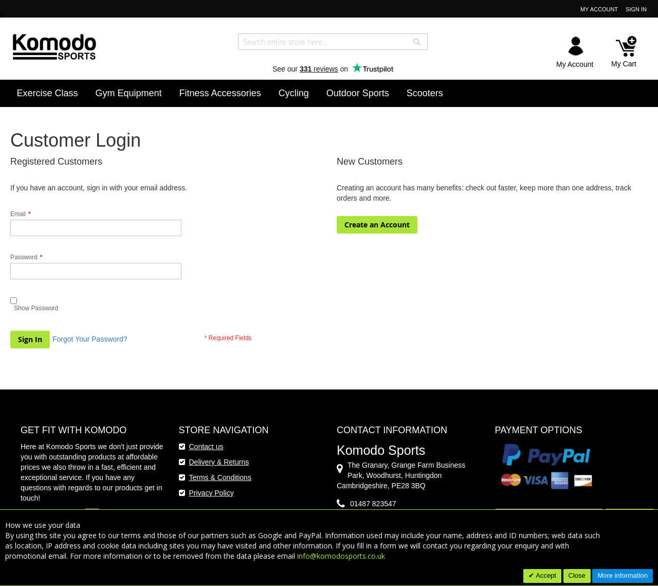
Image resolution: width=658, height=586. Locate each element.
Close (577, 575)
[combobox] (333, 41)
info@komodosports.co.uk (341, 556)
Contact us (206, 446)
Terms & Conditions (220, 477)
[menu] (329, 93)
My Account (599, 9)
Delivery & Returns (219, 462)
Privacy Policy (211, 493)
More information (622, 575)
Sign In (636, 9)
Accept (545, 575)
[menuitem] (47, 93)
